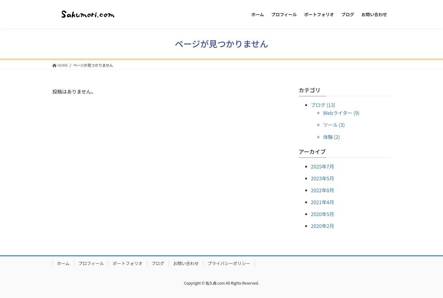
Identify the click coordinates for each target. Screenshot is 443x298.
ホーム (63, 263)
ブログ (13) (323, 104)
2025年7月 (322, 166)
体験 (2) (331, 136)
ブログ (158, 263)
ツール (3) (334, 124)
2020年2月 (322, 225)
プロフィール (91, 263)
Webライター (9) (341, 112)
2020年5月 (322, 214)
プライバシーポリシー (229, 263)
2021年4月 (322, 202)
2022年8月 (322, 190)
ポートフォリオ (128, 263)
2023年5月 (322, 178)
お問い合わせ (186, 263)
